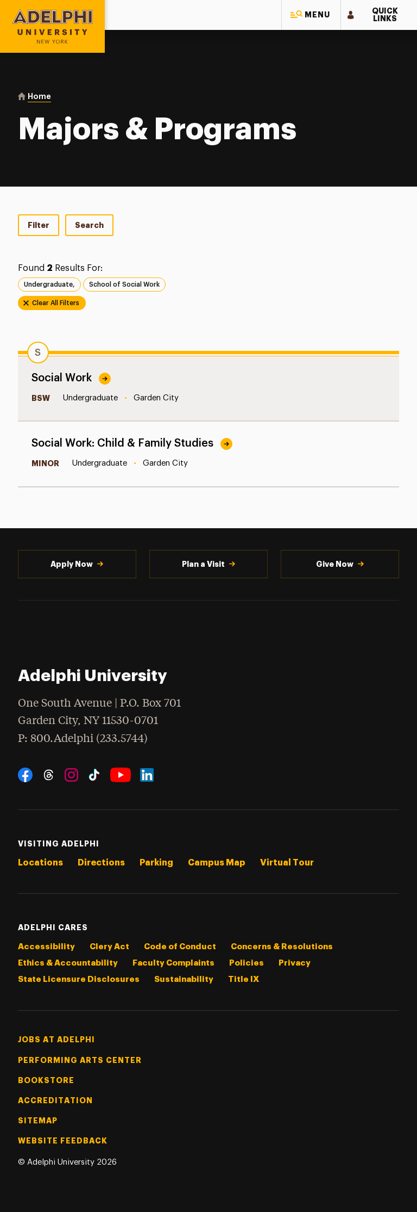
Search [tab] (89, 225)
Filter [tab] (38, 225)
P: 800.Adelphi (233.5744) (83, 738)
